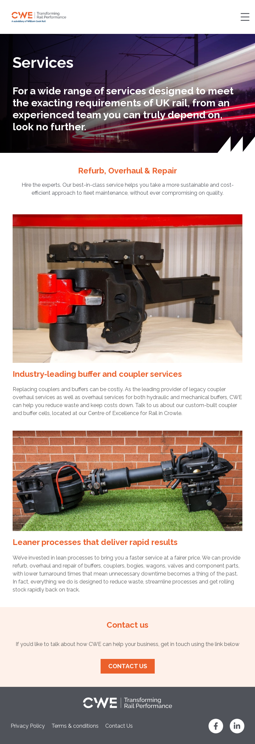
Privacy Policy (28, 726)
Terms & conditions (75, 726)
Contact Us (119, 726)
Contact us (127, 666)
